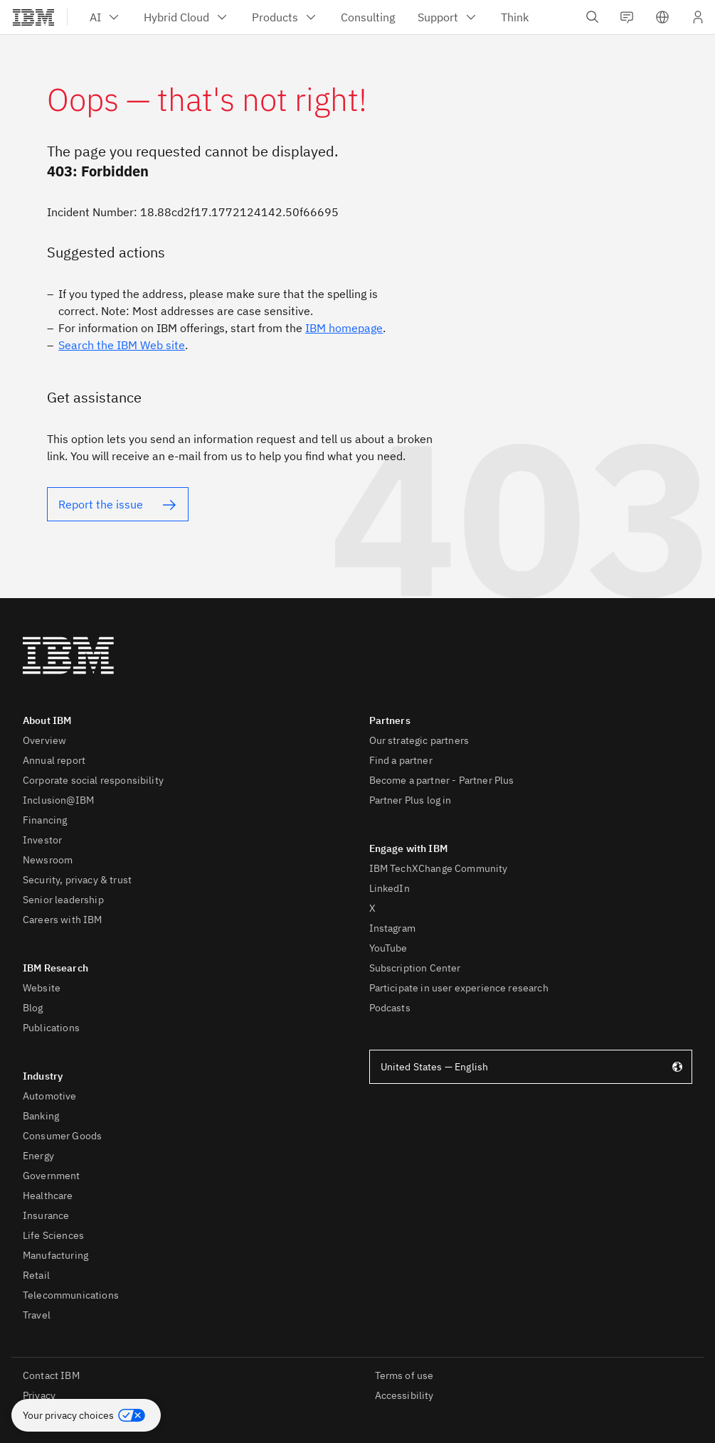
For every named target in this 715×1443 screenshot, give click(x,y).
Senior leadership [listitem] (63, 899)
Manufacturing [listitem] (55, 1255)
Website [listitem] (41, 987)
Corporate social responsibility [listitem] (93, 780)
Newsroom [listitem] (48, 859)
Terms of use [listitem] (404, 1375)
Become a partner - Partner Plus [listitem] (441, 780)
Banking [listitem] (41, 1115)
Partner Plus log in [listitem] (410, 800)
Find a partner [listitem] (401, 760)
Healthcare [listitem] (48, 1195)
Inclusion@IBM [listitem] (58, 800)
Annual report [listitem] (54, 760)
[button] (86, 1415)
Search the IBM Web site (121, 345)
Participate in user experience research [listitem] (459, 987)
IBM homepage (344, 328)
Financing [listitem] (45, 820)
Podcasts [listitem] (390, 1007)
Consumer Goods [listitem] (62, 1135)
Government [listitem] (51, 1175)
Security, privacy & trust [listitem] (77, 879)
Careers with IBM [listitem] (62, 919)
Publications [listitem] (51, 1027)
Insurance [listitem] (46, 1215)
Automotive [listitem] (50, 1096)
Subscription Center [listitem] (415, 968)
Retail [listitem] (36, 1275)
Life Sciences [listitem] (53, 1235)
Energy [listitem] (38, 1155)
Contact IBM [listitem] (51, 1375)
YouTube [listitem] (388, 948)
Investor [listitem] (42, 840)
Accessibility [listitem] (404, 1395)
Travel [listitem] (37, 1315)
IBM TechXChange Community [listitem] (438, 868)
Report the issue (100, 504)
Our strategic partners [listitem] (419, 740)
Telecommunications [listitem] (71, 1295)
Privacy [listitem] (39, 1395)
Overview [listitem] (44, 740)
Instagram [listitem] (392, 928)
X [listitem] (372, 908)
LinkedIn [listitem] (389, 888)
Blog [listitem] (33, 1007)
